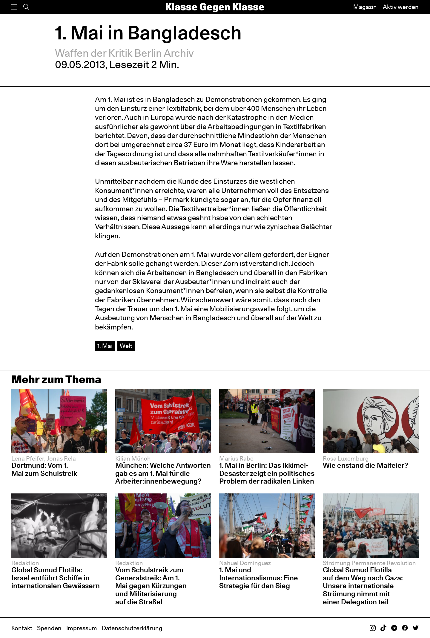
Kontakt (21, 628)
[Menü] (14, 7)
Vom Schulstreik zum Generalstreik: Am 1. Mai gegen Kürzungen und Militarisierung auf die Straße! (151, 585)
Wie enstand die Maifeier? (365, 465)
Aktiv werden (401, 6)
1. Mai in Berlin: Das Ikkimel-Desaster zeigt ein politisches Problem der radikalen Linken (266, 473)
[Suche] (26, 7)
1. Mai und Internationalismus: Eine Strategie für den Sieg (258, 577)
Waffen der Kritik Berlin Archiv (124, 53)
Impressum (81, 628)
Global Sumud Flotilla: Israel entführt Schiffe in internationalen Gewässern (55, 577)
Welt (126, 345)
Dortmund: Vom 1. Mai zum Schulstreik (44, 469)
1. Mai (105, 345)
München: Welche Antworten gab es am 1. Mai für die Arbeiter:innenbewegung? (163, 473)
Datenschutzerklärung (132, 628)
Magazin (365, 6)
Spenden (49, 628)
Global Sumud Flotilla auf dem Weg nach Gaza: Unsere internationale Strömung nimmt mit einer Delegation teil (363, 585)
